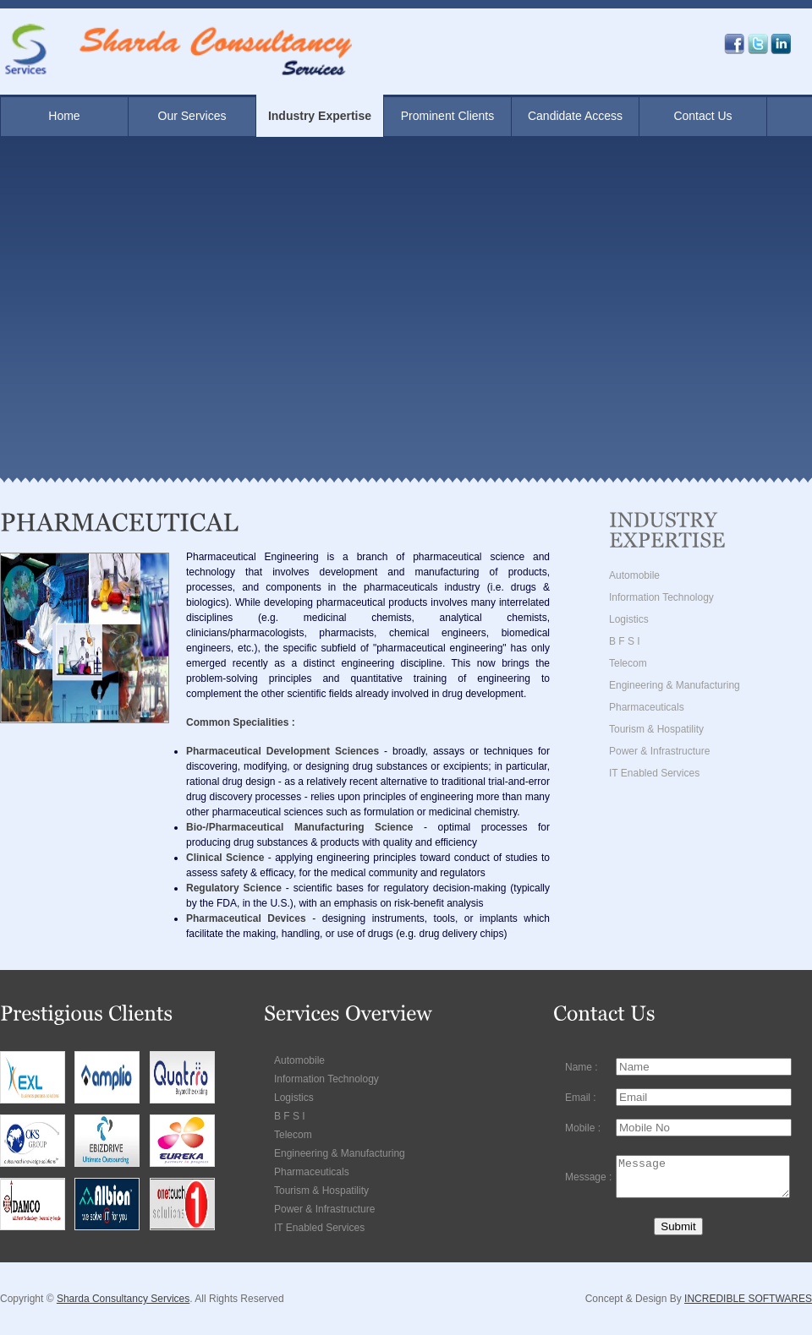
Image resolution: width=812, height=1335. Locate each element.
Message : (588, 1175)
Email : (580, 1095)
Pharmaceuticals (646, 707)
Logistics (629, 619)
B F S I (624, 641)
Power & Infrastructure (659, 751)
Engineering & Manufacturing (674, 685)
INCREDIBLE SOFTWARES (748, 1299)
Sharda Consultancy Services (123, 1299)
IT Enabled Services (654, 773)
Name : (581, 1066)
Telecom (628, 663)
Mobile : (583, 1124)
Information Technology (661, 597)
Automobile (634, 575)
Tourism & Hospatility (656, 729)
